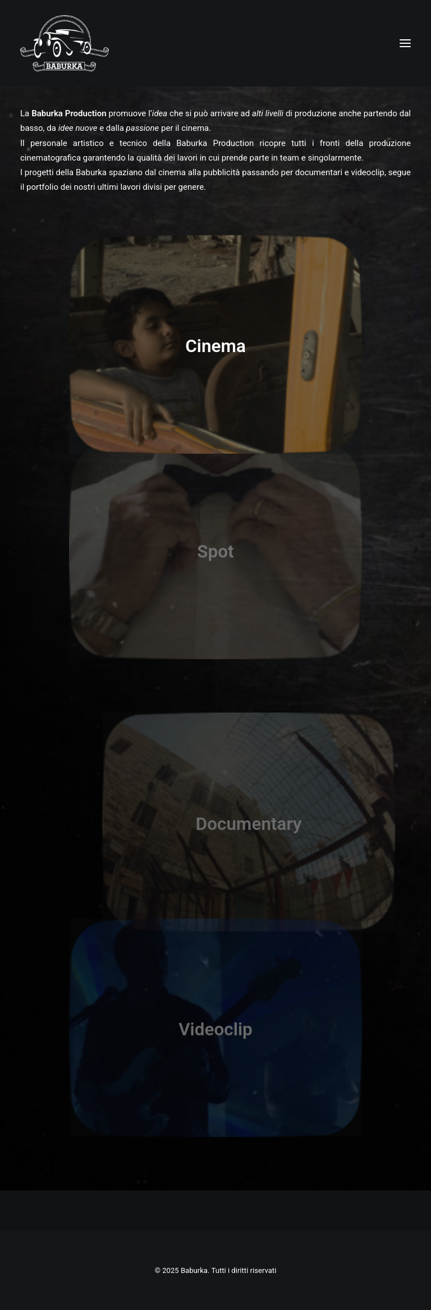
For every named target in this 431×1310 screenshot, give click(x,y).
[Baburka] (64, 43)
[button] (405, 43)
